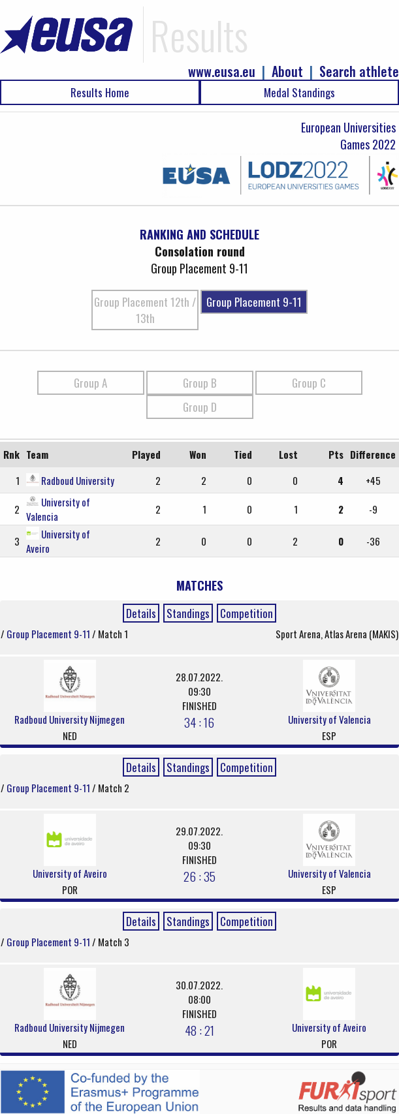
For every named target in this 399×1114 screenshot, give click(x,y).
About (287, 71)
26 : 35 (199, 876)
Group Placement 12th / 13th (145, 310)
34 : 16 (199, 722)
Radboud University (77, 480)
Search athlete (359, 71)
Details (141, 613)
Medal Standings (299, 92)
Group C (309, 383)
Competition (246, 613)
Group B (200, 383)
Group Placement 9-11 (254, 302)
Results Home (100, 92)
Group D (200, 407)
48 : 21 (199, 1030)
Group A (90, 383)
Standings (188, 613)
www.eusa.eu (221, 71)
